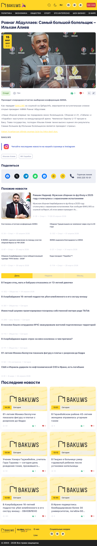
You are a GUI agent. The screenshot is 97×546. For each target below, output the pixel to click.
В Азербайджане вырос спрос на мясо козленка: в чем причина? (37, 338)
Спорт (47, 13)
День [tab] (17, 275)
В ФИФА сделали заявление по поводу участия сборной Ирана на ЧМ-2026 (21, 241)
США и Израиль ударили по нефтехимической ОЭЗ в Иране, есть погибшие (42, 367)
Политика (6, 13)
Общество (35, 13)
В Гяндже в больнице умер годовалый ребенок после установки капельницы (66, 462)
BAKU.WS (20, 106)
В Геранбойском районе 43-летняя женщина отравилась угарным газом (71, 417)
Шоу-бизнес (79, 13)
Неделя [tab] (48, 275)
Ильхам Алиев (9, 156)
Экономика (21, 13)
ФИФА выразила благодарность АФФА (66, 240)
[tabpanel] (48, 329)
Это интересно (62, 13)
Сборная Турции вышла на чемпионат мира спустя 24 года (72, 225)
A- (89, 93)
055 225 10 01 (84, 177)
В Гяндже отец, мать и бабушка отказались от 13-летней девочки (37, 282)
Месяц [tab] (80, 275)
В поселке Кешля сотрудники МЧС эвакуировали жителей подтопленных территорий (48, 324)
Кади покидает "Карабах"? (61, 256)
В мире (92, 13)
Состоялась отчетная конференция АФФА (19, 224)
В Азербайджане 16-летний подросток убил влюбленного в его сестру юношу (44, 296)
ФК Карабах (25, 156)
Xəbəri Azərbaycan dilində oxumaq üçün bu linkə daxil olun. (29, 131)
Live (91, 5)
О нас (36, 529)
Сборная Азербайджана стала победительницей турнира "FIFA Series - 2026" (22, 257)
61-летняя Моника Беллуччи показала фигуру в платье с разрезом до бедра (43, 353)
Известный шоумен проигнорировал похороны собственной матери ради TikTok (45, 310)
